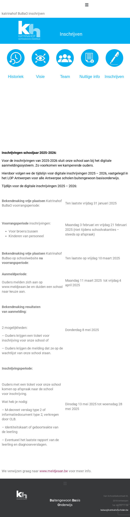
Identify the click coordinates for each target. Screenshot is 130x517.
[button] (87, 5)
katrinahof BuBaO (15, 14)
